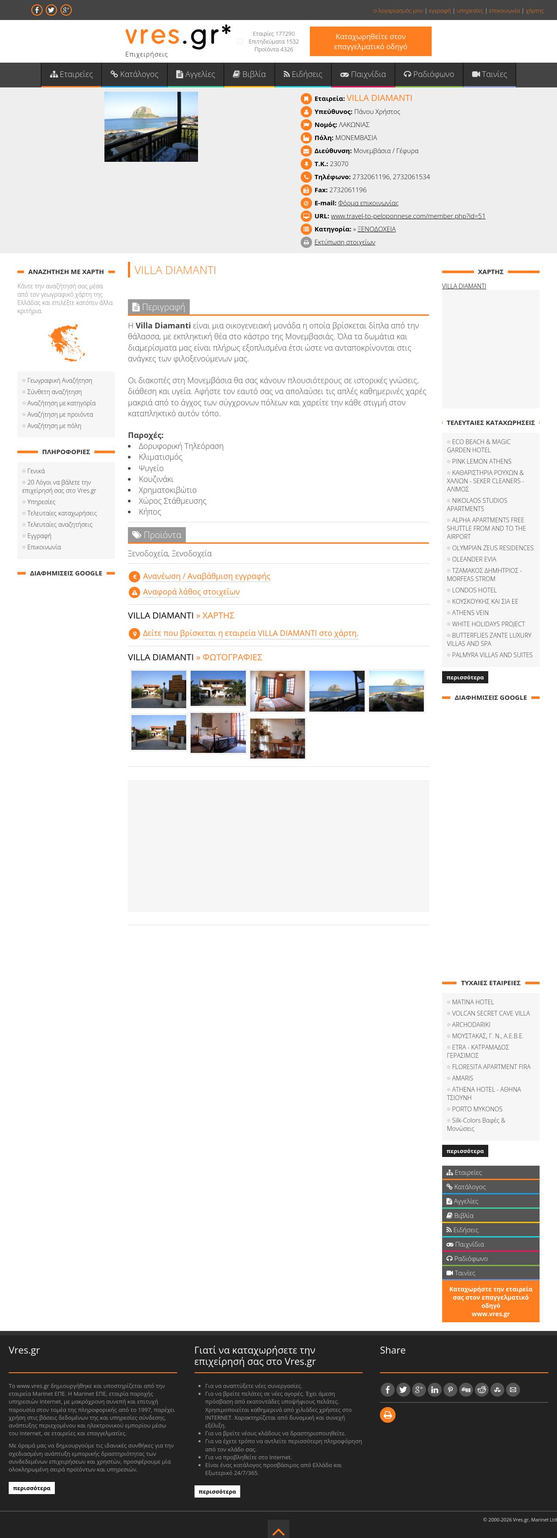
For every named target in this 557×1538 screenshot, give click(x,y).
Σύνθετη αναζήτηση (54, 392)
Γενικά (36, 471)
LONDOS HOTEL (474, 590)
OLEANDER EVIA (474, 559)
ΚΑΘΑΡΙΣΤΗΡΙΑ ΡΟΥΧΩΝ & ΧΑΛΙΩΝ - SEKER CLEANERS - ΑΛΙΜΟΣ (485, 481)
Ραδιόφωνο (428, 74)
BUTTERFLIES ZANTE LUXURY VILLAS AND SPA (489, 640)
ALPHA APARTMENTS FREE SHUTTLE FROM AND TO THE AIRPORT (486, 528)
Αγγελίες (196, 74)
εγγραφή (440, 10)
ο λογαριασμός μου (398, 10)
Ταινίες (487, 74)
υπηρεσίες (470, 10)
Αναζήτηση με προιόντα (60, 415)
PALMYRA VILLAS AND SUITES (492, 655)
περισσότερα (465, 678)
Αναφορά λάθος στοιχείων (191, 592)
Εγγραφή (39, 536)
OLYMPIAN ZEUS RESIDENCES (493, 548)
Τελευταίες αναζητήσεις (59, 525)
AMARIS (462, 1078)
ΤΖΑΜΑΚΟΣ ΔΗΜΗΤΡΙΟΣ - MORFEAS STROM (484, 575)
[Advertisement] (278, 846)
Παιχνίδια (362, 74)
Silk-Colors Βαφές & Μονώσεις (493, 1121)
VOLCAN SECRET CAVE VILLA (491, 1014)
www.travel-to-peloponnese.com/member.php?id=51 (408, 216)
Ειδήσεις (303, 74)
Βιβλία (249, 74)
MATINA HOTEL (473, 1002)
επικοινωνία (504, 10)
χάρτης (535, 10)
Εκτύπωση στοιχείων (345, 242)
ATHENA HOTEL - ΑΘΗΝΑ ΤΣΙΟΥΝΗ (484, 1094)
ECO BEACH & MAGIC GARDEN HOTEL (479, 446)
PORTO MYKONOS (477, 1109)
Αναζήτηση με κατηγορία (61, 403)
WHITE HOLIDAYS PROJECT (488, 624)
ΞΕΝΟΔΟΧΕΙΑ (377, 229)
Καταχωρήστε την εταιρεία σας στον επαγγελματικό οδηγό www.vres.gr (490, 1293)
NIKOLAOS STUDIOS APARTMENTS (477, 505)
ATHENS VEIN (470, 613)
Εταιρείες (73, 74)
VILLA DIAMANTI (464, 286)
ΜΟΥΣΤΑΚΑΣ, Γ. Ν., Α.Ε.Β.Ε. (488, 1036)
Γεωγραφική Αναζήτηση (59, 381)
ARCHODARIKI (471, 1025)
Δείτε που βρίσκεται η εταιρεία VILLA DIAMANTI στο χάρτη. (251, 634)
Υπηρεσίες (41, 502)
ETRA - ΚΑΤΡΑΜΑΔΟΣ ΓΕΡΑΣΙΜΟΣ (478, 1051)
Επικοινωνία (44, 547)
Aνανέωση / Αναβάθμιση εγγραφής (207, 576)
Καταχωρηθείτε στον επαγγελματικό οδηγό (370, 41)
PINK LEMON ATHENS (481, 462)
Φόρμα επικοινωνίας (368, 203)
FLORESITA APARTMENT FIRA (491, 1067)
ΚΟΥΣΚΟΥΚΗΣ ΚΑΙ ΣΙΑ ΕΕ (485, 602)
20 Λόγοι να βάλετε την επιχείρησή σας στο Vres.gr (59, 486)
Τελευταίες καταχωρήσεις (62, 513)
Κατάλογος (136, 74)
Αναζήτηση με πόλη (54, 426)
